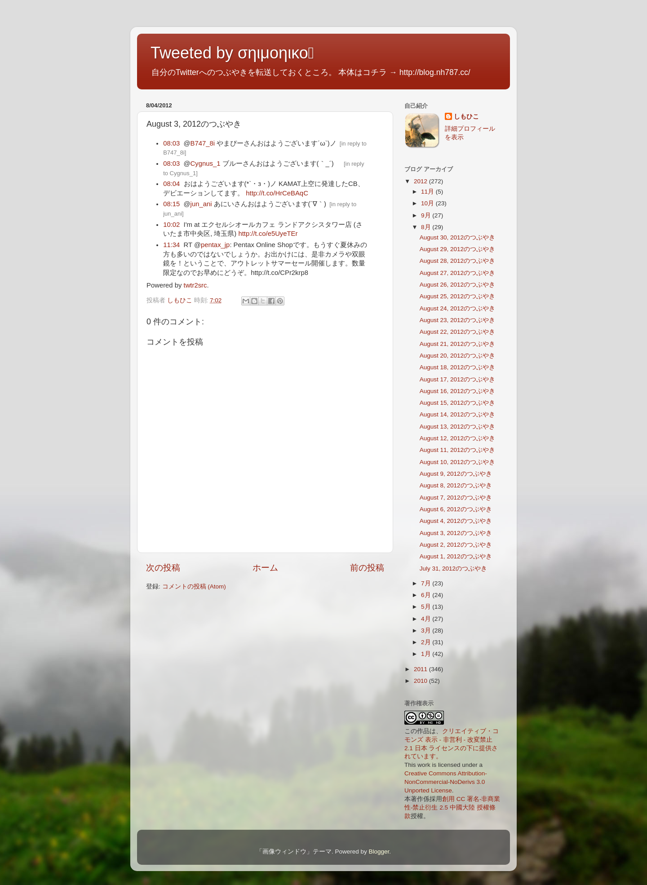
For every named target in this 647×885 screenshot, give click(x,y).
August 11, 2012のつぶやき (457, 450)
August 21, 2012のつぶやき (457, 344)
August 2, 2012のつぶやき (456, 544)
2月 (426, 642)
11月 (428, 191)
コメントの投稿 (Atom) (194, 586)
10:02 (171, 224)
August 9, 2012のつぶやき (456, 473)
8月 (426, 227)
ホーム (265, 567)
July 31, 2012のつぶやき (453, 568)
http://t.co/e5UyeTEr (267, 233)
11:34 (171, 244)
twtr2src (195, 285)
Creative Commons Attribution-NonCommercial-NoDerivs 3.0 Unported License (445, 782)
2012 (421, 181)
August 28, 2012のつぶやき (457, 260)
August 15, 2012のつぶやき (457, 402)
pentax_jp (215, 244)
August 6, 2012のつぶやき (456, 509)
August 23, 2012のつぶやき (457, 320)
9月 (426, 215)
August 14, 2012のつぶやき (457, 414)
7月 (426, 583)
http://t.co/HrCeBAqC (277, 193)
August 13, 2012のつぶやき (457, 426)
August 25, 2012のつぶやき (457, 296)
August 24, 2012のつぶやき (457, 308)
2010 (421, 680)
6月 (426, 595)
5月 (426, 606)
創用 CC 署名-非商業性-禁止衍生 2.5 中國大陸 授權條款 (452, 807)
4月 (426, 618)
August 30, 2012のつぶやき (457, 237)
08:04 (171, 183)
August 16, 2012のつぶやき (457, 391)
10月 (428, 203)
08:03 (171, 143)
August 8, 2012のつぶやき (456, 485)
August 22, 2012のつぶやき (457, 331)
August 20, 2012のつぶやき (457, 355)
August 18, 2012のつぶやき (457, 367)
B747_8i (203, 143)
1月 (426, 653)
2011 (421, 669)
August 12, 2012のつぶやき (457, 438)
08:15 (171, 204)
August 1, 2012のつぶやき (456, 556)
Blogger (378, 851)
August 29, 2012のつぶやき (457, 249)
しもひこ (466, 116)
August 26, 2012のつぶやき (457, 284)
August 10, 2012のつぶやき (457, 462)
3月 (426, 630)
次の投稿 (163, 567)
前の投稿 (367, 567)
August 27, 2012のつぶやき (457, 273)
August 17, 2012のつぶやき (457, 379)
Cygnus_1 (206, 163)
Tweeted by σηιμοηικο (232, 53)
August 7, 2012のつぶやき (456, 497)
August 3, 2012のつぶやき (456, 533)
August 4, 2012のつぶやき (456, 521)
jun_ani (201, 204)
